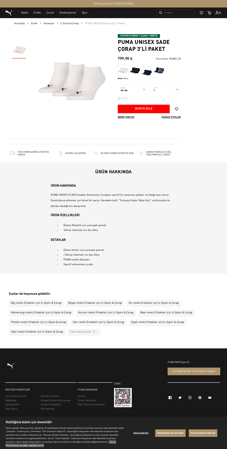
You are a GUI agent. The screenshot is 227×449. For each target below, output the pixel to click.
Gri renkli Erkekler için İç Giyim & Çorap (154, 303)
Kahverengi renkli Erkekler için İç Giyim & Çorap (41, 312)
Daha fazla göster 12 (82, 331)
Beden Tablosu (126, 117)
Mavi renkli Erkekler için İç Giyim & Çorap (166, 312)
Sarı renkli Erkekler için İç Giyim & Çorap (98, 322)
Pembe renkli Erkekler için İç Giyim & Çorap (38, 322)
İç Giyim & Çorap (70, 23)
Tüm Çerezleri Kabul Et (203, 433)
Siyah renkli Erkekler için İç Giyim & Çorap (157, 322)
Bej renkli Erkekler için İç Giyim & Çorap (36, 303)
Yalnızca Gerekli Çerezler (170, 433)
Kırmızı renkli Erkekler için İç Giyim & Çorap (106, 312)
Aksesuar (49, 23)
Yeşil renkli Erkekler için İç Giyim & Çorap (37, 331)
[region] (113, 433)
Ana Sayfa (19, 23)
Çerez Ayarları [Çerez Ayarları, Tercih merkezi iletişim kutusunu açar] (141, 433)
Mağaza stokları (171, 117)
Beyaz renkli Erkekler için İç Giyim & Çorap (95, 303)
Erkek (34, 23)
